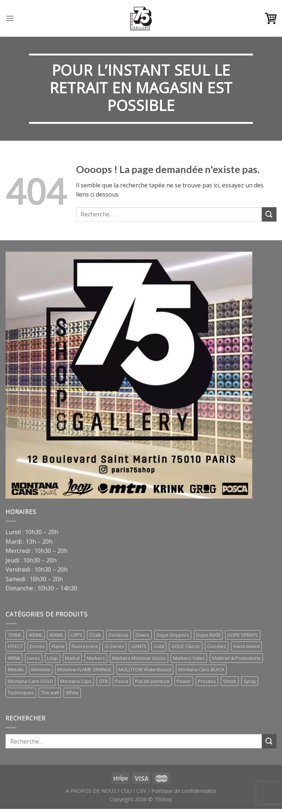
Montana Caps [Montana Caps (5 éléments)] (76, 681)
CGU (126, 790)
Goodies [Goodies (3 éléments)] (216, 646)
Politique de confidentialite (183, 790)
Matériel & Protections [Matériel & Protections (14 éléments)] (236, 658)
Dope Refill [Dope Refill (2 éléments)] (208, 635)
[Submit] (269, 214)
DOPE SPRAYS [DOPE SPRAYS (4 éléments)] (242, 635)
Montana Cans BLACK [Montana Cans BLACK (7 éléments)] (201, 669)
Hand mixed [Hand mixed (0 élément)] (246, 646)
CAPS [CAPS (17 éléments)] (76, 635)
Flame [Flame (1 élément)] (58, 646)
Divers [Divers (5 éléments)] (142, 635)
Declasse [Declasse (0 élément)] (118, 635)
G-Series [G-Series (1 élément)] (114, 646)
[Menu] (10, 18)
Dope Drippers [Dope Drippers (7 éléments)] (172, 635)
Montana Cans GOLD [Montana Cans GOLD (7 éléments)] (30, 681)
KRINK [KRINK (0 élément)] (14, 658)
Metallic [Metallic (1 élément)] (16, 669)
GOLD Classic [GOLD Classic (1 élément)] (185, 646)
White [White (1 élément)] (72, 692)
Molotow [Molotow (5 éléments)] (40, 669)
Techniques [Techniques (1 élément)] (21, 692)
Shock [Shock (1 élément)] (229, 681)
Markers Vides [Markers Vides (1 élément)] (189, 658)
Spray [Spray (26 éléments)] (249, 681)
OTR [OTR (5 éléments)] (103, 681)
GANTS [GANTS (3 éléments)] (139, 646)
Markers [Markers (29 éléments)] (96, 658)
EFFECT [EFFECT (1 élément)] (15, 646)
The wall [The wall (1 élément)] (50, 692)
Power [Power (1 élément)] (184, 681)
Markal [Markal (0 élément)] (72, 658)
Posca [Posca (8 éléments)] (121, 681)
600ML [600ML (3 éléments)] (57, 635)
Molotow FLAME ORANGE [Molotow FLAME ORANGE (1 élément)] (84, 669)
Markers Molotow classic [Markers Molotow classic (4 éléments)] (139, 658)
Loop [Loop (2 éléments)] (52, 658)
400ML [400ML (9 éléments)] (36, 635)
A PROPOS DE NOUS (91, 790)
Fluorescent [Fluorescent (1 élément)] (85, 646)
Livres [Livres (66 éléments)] (33, 658)
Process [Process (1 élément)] (207, 681)
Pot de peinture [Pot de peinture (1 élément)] (152, 681)
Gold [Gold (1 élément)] (158, 646)
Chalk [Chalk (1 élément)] (95, 635)
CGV (141, 790)
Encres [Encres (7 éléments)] (37, 646)
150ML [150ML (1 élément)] (15, 635)
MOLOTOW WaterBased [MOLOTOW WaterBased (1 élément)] (145, 669)
